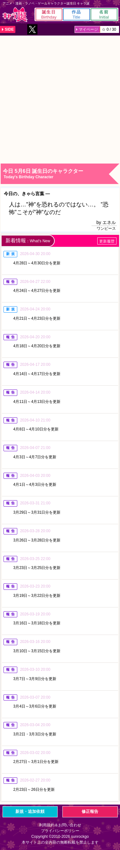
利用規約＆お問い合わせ (60, 825)
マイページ (88, 29)
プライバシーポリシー (60, 831)
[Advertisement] (60, 99)
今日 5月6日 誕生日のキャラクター (61, 174)
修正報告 (90, 811)
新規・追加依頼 (29, 811)
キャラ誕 (15, 14)
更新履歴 (107, 241)
